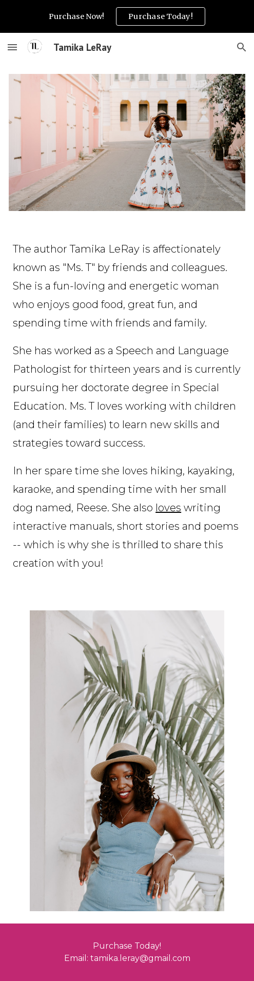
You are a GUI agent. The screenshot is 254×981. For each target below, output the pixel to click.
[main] (127, 411)
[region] (127, 16)
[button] (12, 47)
